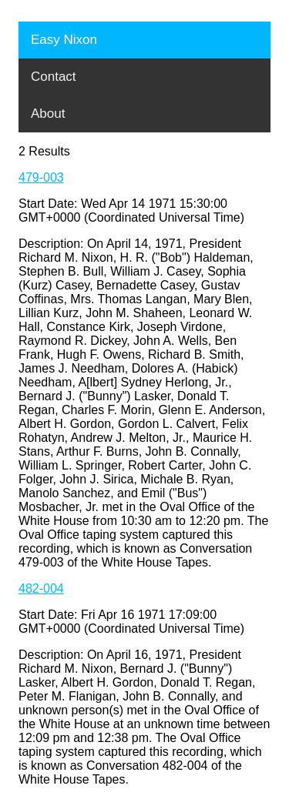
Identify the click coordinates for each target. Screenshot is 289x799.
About (48, 113)
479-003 (41, 177)
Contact (53, 76)
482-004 (41, 588)
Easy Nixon (64, 39)
